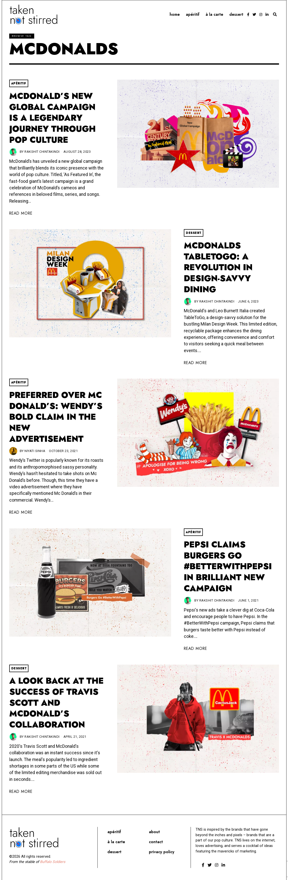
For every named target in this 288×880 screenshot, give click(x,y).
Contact (156, 842)
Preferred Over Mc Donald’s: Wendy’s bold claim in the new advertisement (55, 417)
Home (175, 14)
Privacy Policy (161, 852)
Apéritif (193, 14)
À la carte (214, 14)
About (154, 832)
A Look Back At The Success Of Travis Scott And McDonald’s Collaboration (56, 703)
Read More (20, 213)
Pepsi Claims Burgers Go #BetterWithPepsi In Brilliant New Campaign (228, 566)
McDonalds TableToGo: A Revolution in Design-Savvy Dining (218, 267)
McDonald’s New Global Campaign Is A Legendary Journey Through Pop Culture (52, 118)
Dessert (236, 14)
